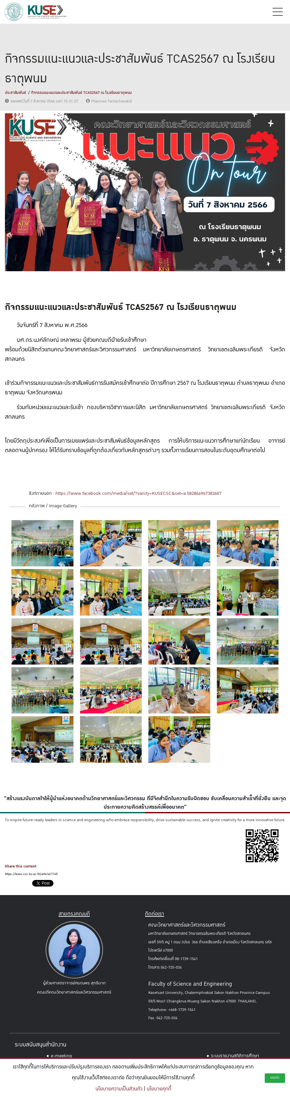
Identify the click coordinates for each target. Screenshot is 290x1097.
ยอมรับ (275, 1077)
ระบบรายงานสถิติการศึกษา (235, 1056)
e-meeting (61, 1056)
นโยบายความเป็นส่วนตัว (118, 1089)
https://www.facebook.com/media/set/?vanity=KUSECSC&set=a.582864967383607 (138, 493)
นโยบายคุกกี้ (159, 1089)
